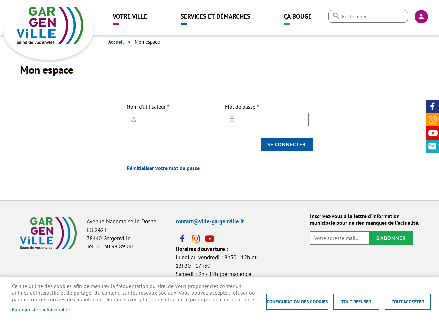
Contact (432, 146)
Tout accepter (408, 302)
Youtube (432, 133)
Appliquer (335, 15)
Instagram (432, 119)
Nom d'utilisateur (146, 106)
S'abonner (391, 238)
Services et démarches (215, 16)
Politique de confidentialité (41, 309)
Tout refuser (356, 302)
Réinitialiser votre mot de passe (163, 168)
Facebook (432, 106)
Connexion (421, 16)
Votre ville (130, 16)
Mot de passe (240, 106)
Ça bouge (298, 16)
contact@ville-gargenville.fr (210, 221)
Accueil (116, 42)
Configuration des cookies (297, 302)
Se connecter (286, 144)
